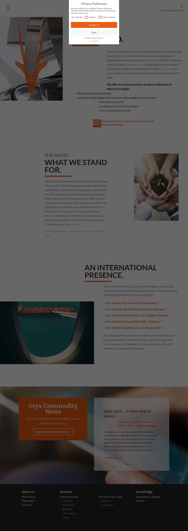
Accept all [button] (94, 24)
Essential (76, 17)
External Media (107, 17)
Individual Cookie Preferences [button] (94, 38)
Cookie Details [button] (94, 41)
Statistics (90, 17)
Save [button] (94, 32)
